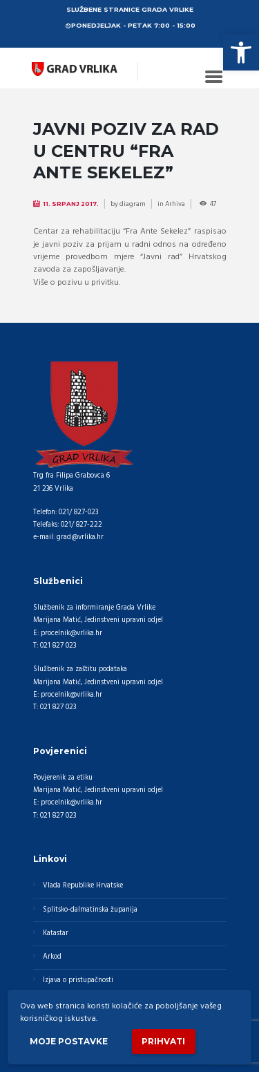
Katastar (55, 933)
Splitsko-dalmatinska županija (90, 910)
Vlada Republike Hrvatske (83, 886)
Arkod (52, 957)
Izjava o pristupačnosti (78, 980)
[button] (241, 52)
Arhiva (175, 203)
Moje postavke (69, 1041)
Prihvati (163, 1041)
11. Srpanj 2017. (71, 203)
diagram (132, 203)
